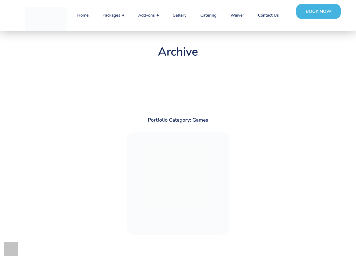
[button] (318, 11)
